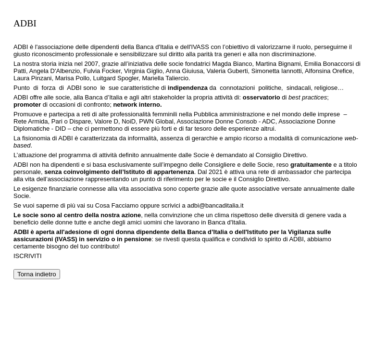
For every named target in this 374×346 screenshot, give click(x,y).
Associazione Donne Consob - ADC (225, 121)
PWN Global (156, 121)
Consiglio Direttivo (281, 155)
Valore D (105, 121)
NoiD (129, 121)
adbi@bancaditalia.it (215, 205)
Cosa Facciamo (116, 205)
